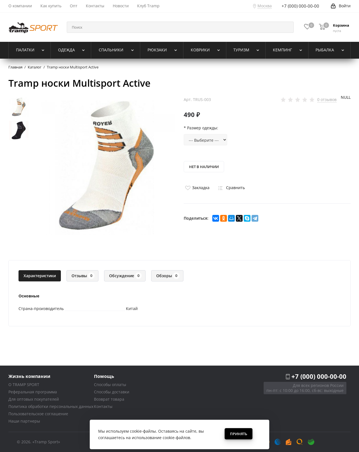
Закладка (197, 187)
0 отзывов (327, 99)
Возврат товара (109, 399)
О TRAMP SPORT (23, 384)
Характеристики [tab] (40, 275)
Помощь (104, 376)
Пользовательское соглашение (38, 413)
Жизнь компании (29, 376)
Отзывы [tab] (83, 275)
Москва (264, 5)
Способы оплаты (110, 384)
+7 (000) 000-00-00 (318, 376)
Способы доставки (111, 391)
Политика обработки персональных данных (50, 406)
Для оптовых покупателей (33, 399)
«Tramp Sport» (46, 441)
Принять (238, 433)
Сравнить (230, 187)
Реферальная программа (32, 391)
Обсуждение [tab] (125, 275)
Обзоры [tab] (168, 275)
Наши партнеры (24, 421)
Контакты (103, 406)
